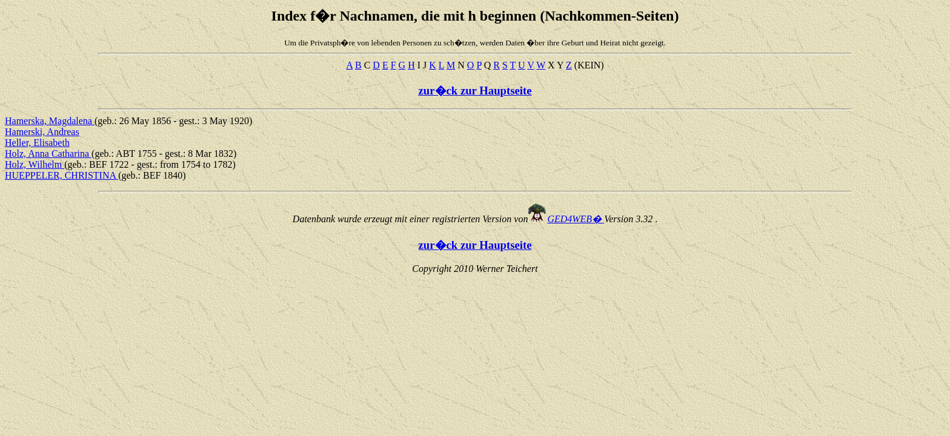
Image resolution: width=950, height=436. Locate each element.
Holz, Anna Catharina (48, 153)
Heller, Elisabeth (37, 142)
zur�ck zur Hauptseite (475, 90)
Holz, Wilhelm (34, 164)
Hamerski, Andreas (42, 132)
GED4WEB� (575, 219)
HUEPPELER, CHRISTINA (61, 175)
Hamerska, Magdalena (50, 121)
